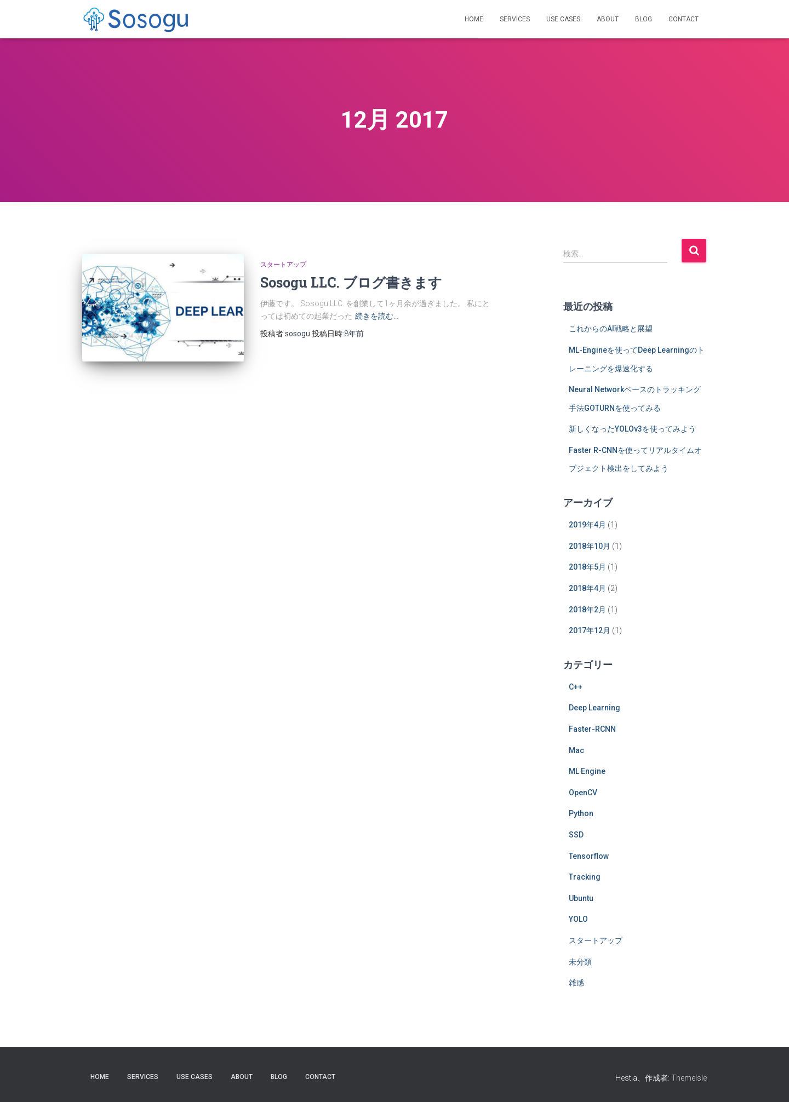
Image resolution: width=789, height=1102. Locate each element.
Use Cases (563, 19)
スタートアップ (283, 264)
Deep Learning (594, 707)
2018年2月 (587, 609)
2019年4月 (587, 524)
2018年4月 (587, 588)
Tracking (585, 877)
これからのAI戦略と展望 (611, 328)
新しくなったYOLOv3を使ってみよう (632, 428)
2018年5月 (587, 567)
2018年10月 (589, 546)
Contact (683, 19)
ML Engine (587, 771)
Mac (576, 750)
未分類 (580, 961)
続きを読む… (376, 316)
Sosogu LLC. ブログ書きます (351, 282)
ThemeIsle (689, 1078)
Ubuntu (581, 898)
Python (581, 813)
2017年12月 (589, 630)
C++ (575, 686)
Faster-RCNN (592, 729)
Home (474, 19)
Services (515, 19)
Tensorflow (589, 856)
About (608, 19)
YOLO (578, 919)
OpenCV (583, 792)
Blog (643, 19)
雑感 (576, 982)
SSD (576, 834)
